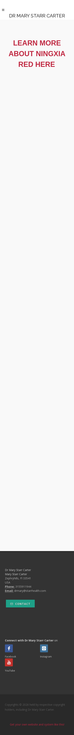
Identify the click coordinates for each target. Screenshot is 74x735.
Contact (20, 604)
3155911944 (23, 586)
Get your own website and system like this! (37, 724)
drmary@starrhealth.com (30, 591)
